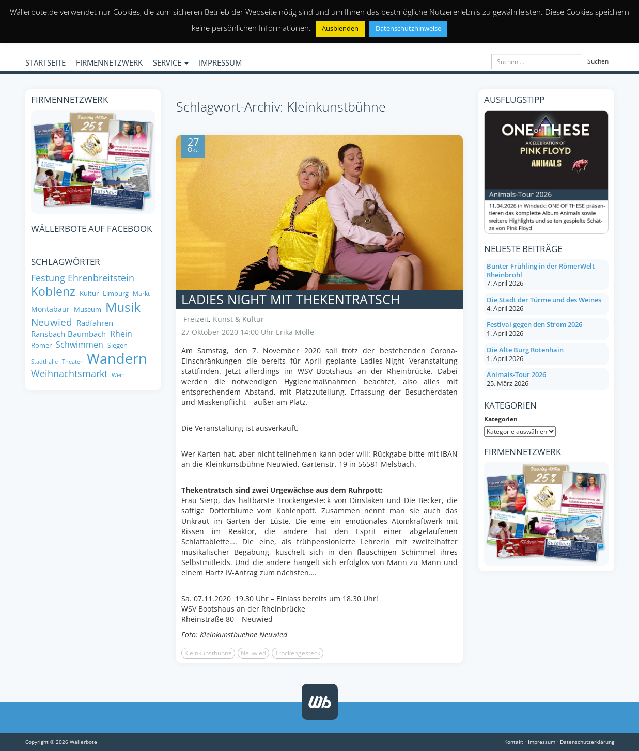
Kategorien (501, 419)
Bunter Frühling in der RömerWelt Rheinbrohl (541, 270)
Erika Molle (295, 332)
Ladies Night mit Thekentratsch (290, 299)
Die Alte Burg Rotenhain (525, 349)
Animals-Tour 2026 (516, 374)
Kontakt (513, 741)
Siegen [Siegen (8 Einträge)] (117, 345)
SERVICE (171, 62)
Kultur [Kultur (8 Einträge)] (89, 293)
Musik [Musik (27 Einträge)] (123, 307)
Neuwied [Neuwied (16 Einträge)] (51, 322)
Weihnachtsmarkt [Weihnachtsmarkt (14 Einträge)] (69, 373)
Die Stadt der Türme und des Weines (544, 299)
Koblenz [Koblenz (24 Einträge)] (53, 291)
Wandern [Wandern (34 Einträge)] (117, 358)
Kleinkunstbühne (208, 653)
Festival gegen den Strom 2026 (534, 324)
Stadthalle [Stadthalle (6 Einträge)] (44, 361)
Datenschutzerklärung (587, 741)
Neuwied (253, 653)
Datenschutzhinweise (408, 28)
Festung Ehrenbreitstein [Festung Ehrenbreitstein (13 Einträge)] (82, 278)
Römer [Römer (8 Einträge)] (41, 345)
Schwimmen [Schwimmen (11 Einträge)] (79, 344)
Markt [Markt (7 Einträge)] (141, 294)
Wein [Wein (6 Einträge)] (118, 375)
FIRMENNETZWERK (109, 62)
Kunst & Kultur (238, 319)
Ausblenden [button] (340, 28)
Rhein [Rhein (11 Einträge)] (121, 333)
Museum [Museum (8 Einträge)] (87, 309)
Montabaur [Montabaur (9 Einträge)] (50, 309)
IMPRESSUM (220, 62)
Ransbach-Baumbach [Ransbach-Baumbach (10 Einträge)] (68, 334)
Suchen (598, 61)
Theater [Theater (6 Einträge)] (72, 361)
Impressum (541, 741)
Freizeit (196, 319)
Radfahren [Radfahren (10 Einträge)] (94, 323)
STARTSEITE (45, 62)
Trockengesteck (297, 653)
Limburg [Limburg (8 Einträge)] (116, 293)
